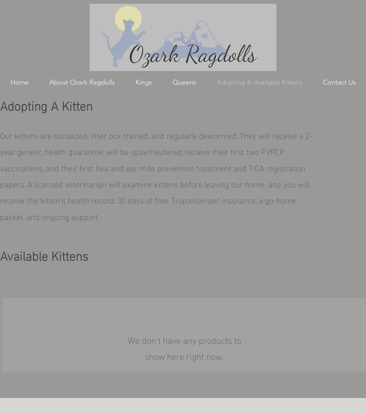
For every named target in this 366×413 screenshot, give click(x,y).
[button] (143, 82)
